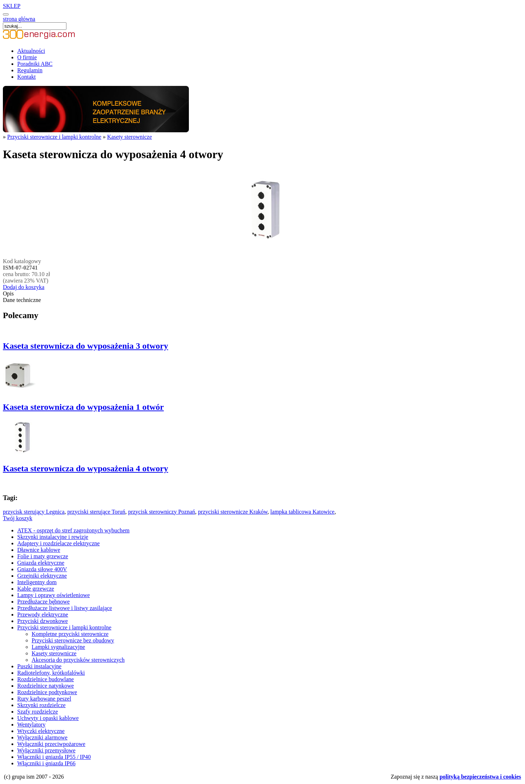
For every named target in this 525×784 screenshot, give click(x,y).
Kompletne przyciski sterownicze (70, 634)
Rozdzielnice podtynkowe (47, 692)
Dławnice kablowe (38, 550)
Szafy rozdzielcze (37, 712)
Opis (8, 293)
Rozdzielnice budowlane (45, 679)
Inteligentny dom (37, 582)
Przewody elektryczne (42, 614)
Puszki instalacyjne (39, 666)
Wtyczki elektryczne (41, 731)
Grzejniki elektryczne (42, 576)
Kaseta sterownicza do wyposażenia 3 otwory (85, 345)
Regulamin (29, 70)
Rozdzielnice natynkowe (45, 686)
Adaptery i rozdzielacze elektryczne (58, 543)
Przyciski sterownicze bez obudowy (73, 640)
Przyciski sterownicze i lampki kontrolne (54, 137)
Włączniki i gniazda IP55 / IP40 (54, 757)
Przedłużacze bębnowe (43, 602)
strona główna (19, 19)
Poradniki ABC (34, 64)
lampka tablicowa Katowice (302, 512)
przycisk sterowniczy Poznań (161, 512)
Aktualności (31, 51)
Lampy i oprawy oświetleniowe (53, 595)
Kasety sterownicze (129, 137)
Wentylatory (31, 724)
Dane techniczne (22, 300)
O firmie (27, 57)
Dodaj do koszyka (24, 287)
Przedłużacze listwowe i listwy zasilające (64, 608)
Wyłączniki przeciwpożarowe (51, 744)
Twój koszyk (17, 518)
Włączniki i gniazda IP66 (46, 763)
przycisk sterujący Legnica (33, 512)
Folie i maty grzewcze (42, 556)
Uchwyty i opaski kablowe (48, 718)
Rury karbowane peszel (44, 699)
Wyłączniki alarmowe (42, 737)
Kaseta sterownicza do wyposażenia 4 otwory (85, 468)
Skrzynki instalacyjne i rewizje (52, 537)
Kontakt (26, 77)
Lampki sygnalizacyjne (58, 647)
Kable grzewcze (35, 589)
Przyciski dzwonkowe (42, 621)
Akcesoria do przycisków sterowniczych (78, 660)
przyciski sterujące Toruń (96, 512)
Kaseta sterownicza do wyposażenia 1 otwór (83, 407)
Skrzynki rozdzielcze (41, 705)
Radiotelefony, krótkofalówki (51, 673)
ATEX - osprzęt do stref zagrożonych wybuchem (73, 530)
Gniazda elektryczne (40, 563)
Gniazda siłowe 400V (42, 569)
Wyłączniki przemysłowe (46, 750)
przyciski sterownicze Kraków (233, 512)
